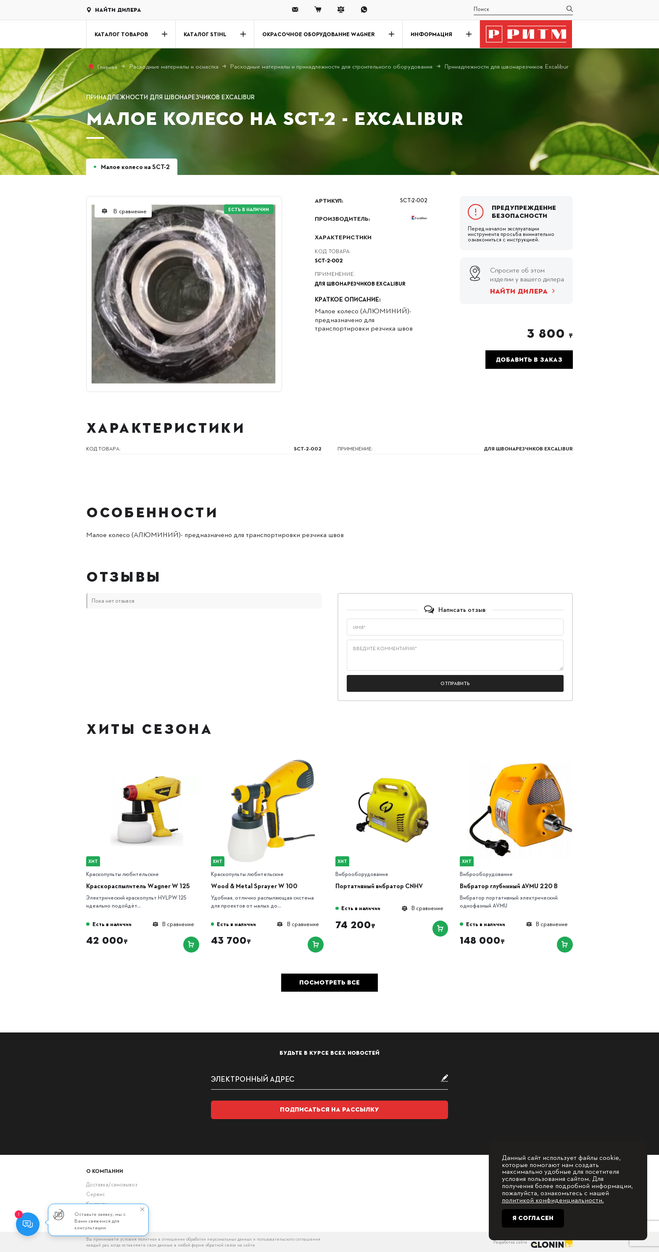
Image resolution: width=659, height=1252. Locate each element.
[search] (523, 10)
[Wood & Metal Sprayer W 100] (271, 762)
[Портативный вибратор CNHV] (396, 762)
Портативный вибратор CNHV (379, 886)
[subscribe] (329, 1078)
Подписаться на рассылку (329, 1109)
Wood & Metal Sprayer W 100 (254, 886)
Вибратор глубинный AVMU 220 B (509, 886)
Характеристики (343, 237)
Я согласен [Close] (533, 1218)
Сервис (95, 1194)
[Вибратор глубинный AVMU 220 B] (520, 762)
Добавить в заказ (529, 359)
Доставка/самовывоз (111, 1184)
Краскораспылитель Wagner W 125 (138, 886)
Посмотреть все (329, 982)
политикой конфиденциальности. (553, 1199)
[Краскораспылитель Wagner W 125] (146, 762)
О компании (104, 1171)
